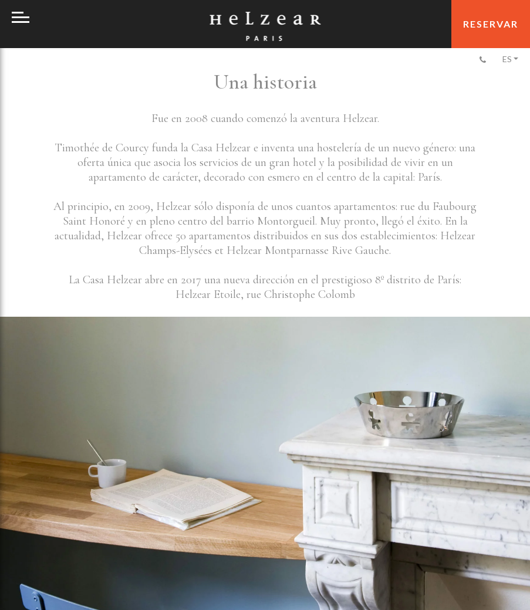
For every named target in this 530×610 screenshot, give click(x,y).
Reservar (490, 23)
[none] (509, 59)
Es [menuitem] (507, 59)
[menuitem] (509, 59)
